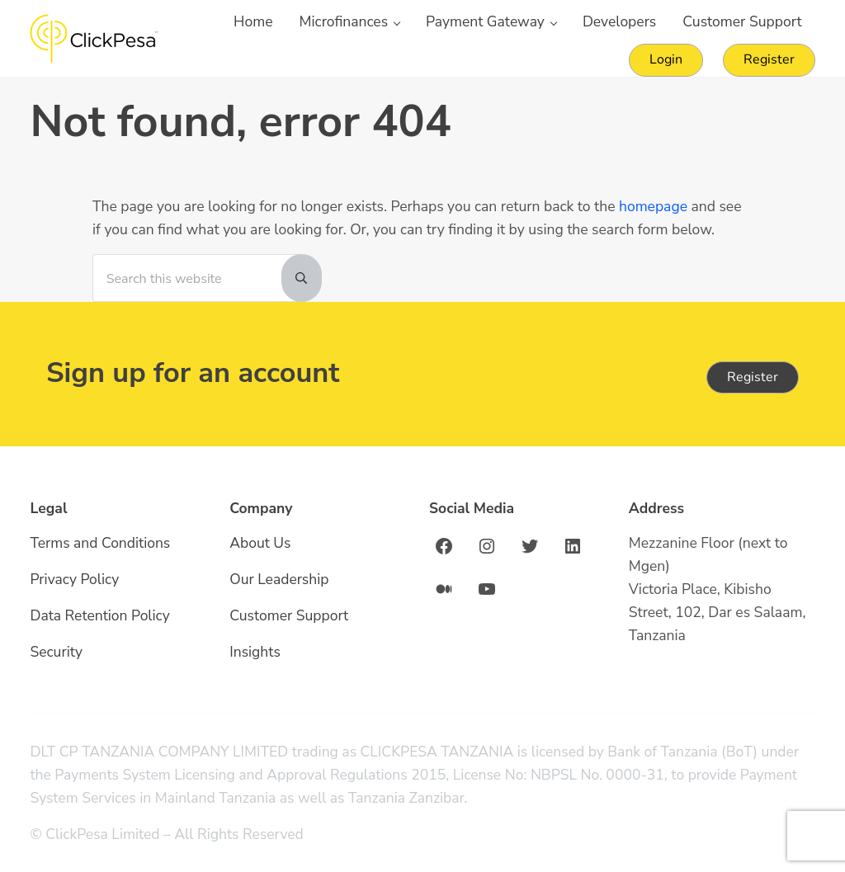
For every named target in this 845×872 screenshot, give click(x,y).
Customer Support (288, 615)
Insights (255, 652)
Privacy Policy (74, 579)
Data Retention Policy (100, 615)
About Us (259, 543)
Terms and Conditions (100, 543)
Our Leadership (278, 579)
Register (752, 377)
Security (56, 652)
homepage (653, 206)
